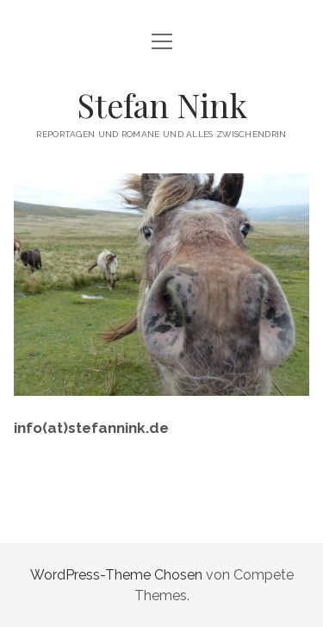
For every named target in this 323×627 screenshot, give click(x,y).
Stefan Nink (162, 105)
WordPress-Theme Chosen (116, 575)
